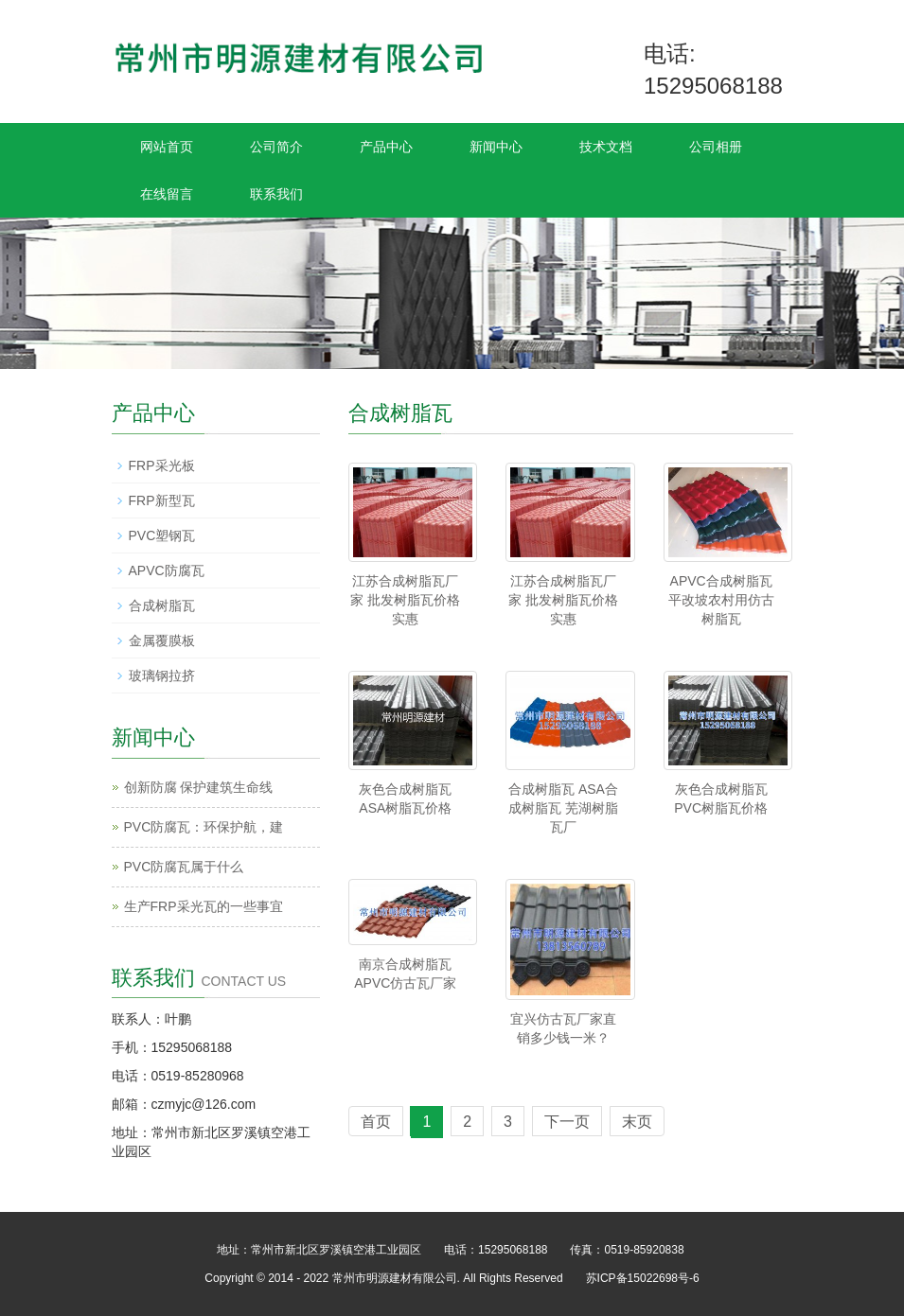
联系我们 (276, 194)
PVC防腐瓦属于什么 (184, 866)
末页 (637, 1122)
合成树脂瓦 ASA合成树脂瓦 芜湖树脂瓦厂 (563, 807)
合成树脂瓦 (162, 605)
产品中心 (386, 146)
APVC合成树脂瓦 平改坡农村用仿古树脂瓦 (721, 599)
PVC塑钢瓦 (162, 535)
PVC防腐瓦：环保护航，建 (204, 826)
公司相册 (715, 146)
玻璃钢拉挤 (162, 675)
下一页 (567, 1122)
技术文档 (605, 146)
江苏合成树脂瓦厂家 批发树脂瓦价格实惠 (405, 599)
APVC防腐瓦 (166, 570)
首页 (376, 1122)
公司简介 (276, 146)
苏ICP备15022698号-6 (643, 1278)
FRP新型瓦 (162, 500)
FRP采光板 (162, 465)
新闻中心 (496, 146)
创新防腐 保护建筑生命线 (199, 787)
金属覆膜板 (162, 640)
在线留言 (166, 194)
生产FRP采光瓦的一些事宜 (203, 906)
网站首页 (166, 146)
